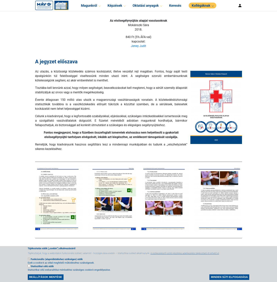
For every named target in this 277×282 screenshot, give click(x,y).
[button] (214, 107)
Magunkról (89, 5)
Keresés (175, 5)
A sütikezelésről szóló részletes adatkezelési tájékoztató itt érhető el (185, 255)
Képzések (114, 5)
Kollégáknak (201, 5)
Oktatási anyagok (146, 5)
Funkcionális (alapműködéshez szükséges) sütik (57, 261)
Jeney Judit (138, 46)
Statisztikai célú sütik (42, 268)
